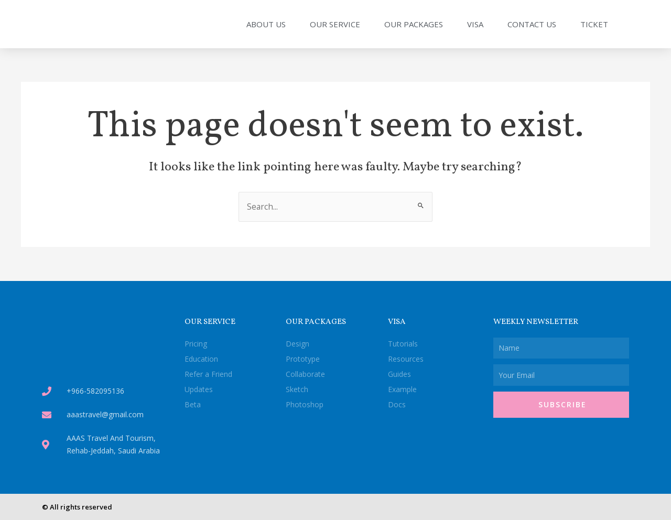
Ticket (594, 24)
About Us (266, 24)
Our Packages (413, 24)
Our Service (335, 24)
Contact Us (531, 24)
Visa (475, 24)
